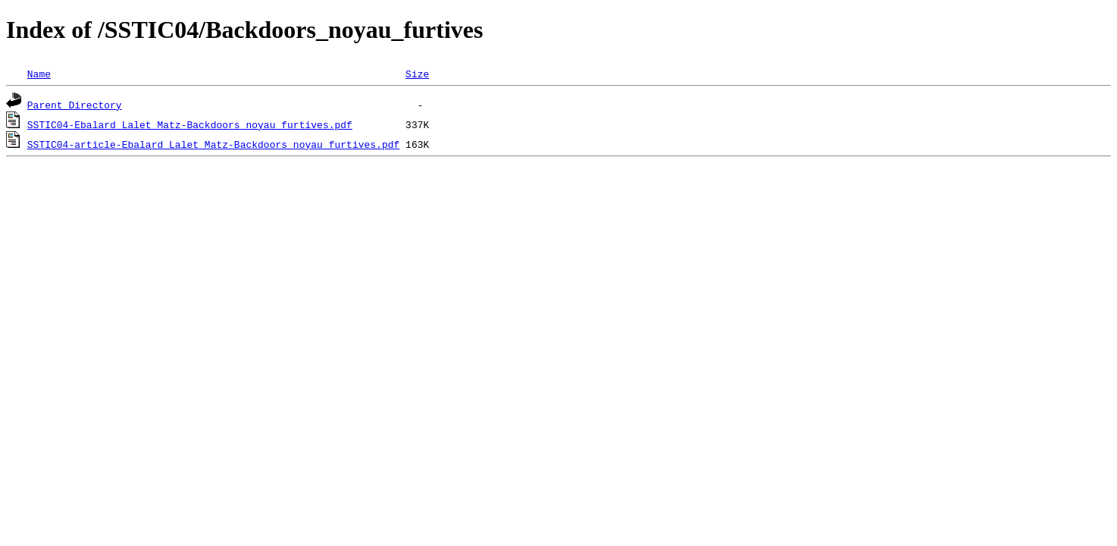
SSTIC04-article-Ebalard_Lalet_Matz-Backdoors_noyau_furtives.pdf (213, 144)
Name (39, 73)
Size (417, 73)
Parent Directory (74, 104)
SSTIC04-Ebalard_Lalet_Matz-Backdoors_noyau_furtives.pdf (189, 124)
